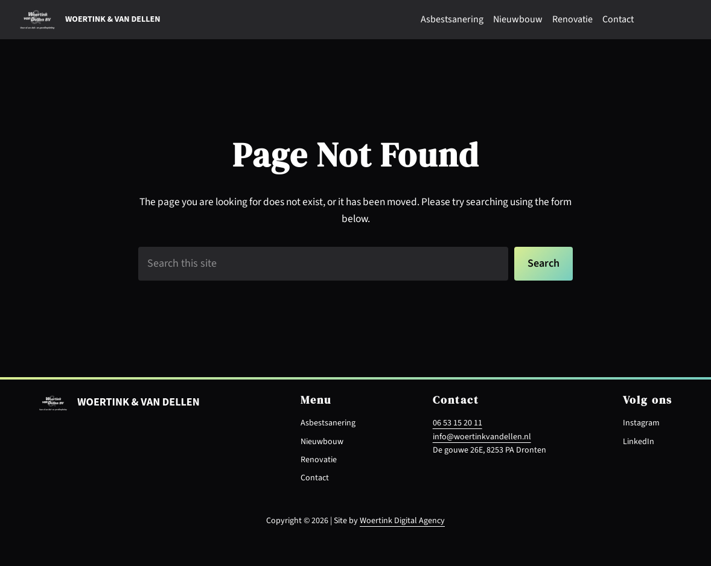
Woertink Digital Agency (402, 521)
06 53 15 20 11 (457, 423)
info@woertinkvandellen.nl (482, 437)
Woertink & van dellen (112, 19)
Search (544, 263)
